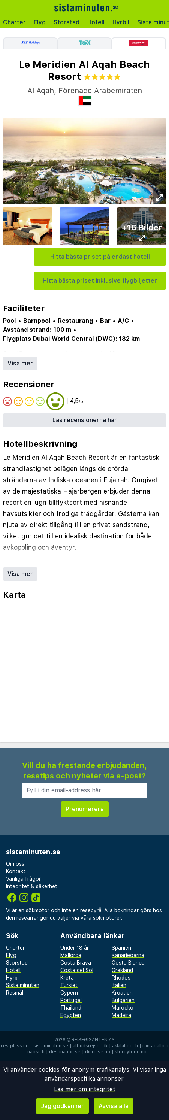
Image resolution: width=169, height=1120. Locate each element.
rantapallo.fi (155, 1045)
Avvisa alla (114, 1106)
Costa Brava (75, 963)
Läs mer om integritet (84, 1089)
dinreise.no (97, 1051)
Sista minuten (22, 985)
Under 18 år (74, 948)
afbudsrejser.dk (90, 1045)
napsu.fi (36, 1051)
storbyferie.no (131, 1051)
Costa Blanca (128, 963)
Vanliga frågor (23, 879)
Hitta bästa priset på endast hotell (100, 256)
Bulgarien (123, 1000)
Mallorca (70, 955)
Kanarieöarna (128, 955)
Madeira (121, 1015)
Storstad (66, 22)
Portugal (71, 1000)
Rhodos (121, 978)
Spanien (121, 948)
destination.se (65, 1051)
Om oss (15, 864)
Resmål (14, 993)
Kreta (67, 978)
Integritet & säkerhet (31, 886)
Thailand (70, 1008)
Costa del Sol (76, 970)
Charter (14, 22)
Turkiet (69, 985)
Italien (119, 985)
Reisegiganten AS (93, 1039)
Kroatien (122, 993)
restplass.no (15, 1045)
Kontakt (15, 871)
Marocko (122, 1008)
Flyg (40, 22)
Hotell (96, 22)
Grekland (122, 970)
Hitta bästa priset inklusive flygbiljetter (100, 280)
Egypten (70, 1015)
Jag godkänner (62, 1106)
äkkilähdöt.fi (125, 1045)
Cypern (69, 993)
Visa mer (20, 363)
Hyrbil (120, 22)
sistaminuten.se (50, 1045)
